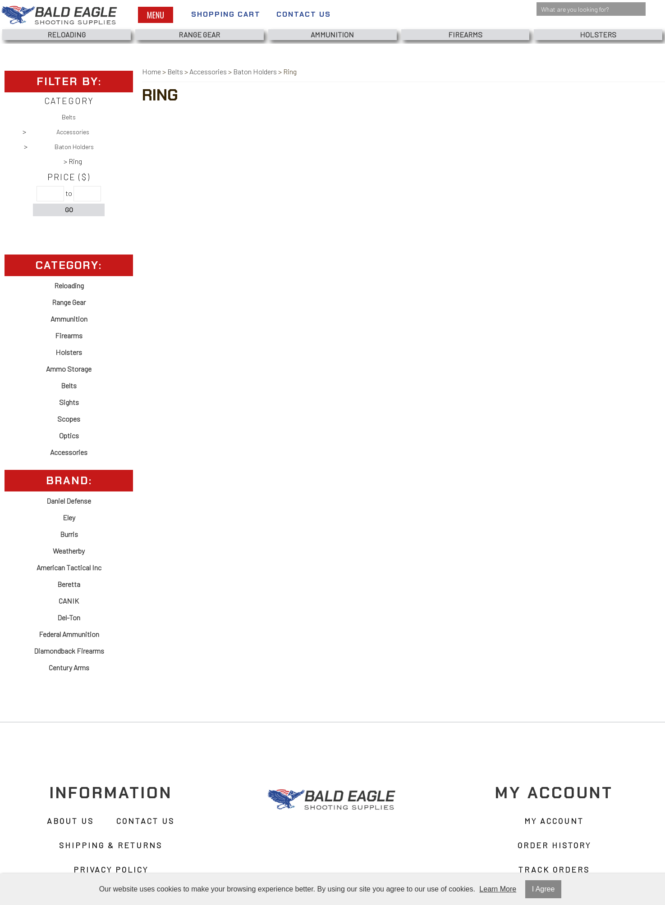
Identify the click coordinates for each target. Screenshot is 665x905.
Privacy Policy (110, 869)
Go (69, 210)
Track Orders (554, 869)
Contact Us (303, 14)
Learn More (497, 889)
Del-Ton (68, 617)
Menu (155, 15)
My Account (554, 821)
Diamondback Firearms (69, 650)
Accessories (72, 132)
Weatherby (69, 550)
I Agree (543, 889)
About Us (70, 821)
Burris (69, 534)
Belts (69, 117)
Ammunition (332, 34)
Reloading (66, 34)
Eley (69, 517)
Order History (554, 845)
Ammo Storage (69, 368)
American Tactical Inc (69, 567)
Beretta (68, 584)
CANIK (69, 600)
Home (151, 71)
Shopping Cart (226, 14)
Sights (69, 402)
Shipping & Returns (110, 845)
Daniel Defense (68, 500)
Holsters (598, 34)
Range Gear (199, 34)
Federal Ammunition (69, 634)
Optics (69, 435)
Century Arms (69, 667)
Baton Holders (74, 146)
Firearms (465, 34)
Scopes (68, 418)
